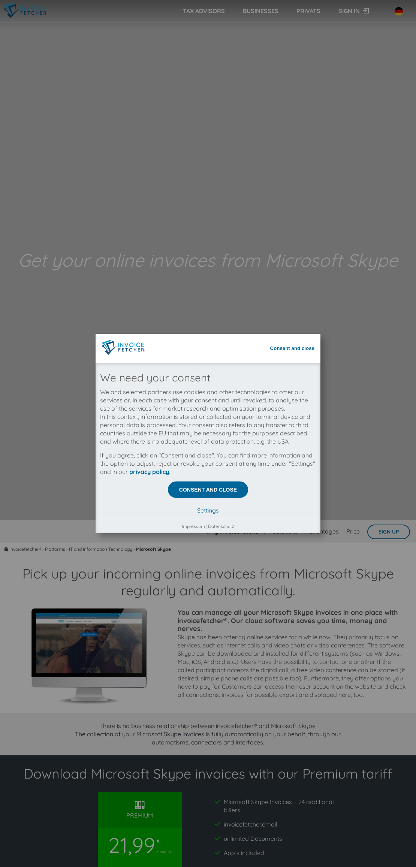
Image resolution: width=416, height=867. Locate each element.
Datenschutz (221, 227)
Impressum (193, 227)
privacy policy (149, 173)
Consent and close (292, 49)
